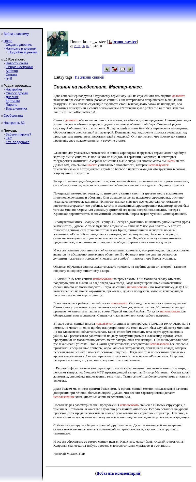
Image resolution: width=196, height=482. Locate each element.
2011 (77, 46)
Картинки (13, 101)
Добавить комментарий (118, 473)
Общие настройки (19, 67)
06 (83, 46)
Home (8, 41)
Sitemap (12, 71)
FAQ (9, 138)
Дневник (12, 97)
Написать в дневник (21, 48)
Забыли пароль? (18, 134)
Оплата (11, 75)
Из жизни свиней (89, 77)
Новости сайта (17, 63)
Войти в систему (16, 34)
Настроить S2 (14, 123)
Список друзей (17, 93)
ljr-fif (9, 78)
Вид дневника (16, 108)
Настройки (14, 89)
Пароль (11, 105)
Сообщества (13, 115)
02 (87, 46)
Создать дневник (19, 45)
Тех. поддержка (17, 142)
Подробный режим (22, 52)
